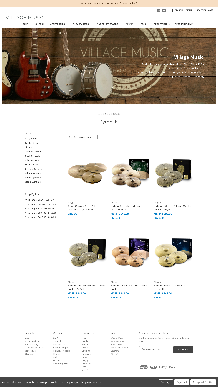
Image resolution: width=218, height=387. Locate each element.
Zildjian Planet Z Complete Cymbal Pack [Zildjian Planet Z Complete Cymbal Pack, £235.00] (169, 287)
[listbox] (87, 137)
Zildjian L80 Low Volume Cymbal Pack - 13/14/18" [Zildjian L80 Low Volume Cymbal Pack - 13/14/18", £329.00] (87, 287)
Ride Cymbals (32, 160)
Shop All (40, 24)
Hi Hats (29, 147)
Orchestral (162, 24)
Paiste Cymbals (33, 177)
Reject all (182, 382)
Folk (145, 24)
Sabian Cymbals (33, 173)
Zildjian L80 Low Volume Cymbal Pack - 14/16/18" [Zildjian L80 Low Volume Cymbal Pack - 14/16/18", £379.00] (173, 208)
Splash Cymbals (33, 151)
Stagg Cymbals (33, 181)
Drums (131, 24)
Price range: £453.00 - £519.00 (40, 217)
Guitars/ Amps (82, 24)
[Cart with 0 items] (210, 10)
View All (85, 370)
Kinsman (86, 354)
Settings (165, 382)
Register (201, 10)
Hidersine (86, 363)
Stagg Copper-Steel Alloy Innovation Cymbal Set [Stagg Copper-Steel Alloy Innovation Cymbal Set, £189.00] (83, 208)
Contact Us (30, 351)
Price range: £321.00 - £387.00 (40, 208)
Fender (85, 341)
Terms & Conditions (34, 347)
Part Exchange (32, 344)
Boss (84, 357)
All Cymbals (31, 138)
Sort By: (72, 137)
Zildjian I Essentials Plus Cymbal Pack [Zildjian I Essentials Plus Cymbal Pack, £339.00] (129, 287)
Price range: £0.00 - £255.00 (39, 199)
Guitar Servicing (32, 341)
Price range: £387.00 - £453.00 (40, 212)
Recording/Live (185, 24)
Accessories (59, 24)
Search (179, 10)
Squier (85, 344)
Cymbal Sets (31, 143)
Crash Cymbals (32, 155)
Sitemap (29, 354)
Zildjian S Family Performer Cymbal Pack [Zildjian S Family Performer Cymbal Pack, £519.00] (126, 208)
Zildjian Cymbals (34, 169)
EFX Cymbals (31, 164)
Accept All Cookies (203, 382)
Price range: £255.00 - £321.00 (40, 204)
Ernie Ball (86, 351)
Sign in (189, 10)
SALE (27, 24)
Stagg (85, 360)
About (27, 338)
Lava (84, 338)
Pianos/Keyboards (108, 24)
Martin (85, 347)
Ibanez (85, 366)
